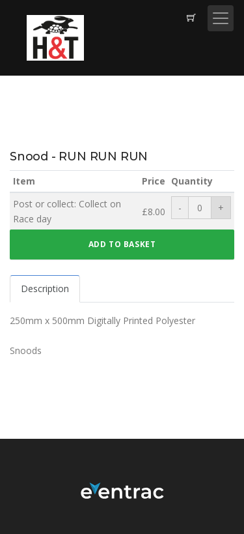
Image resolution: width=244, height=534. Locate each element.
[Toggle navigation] (221, 18)
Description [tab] (45, 288)
